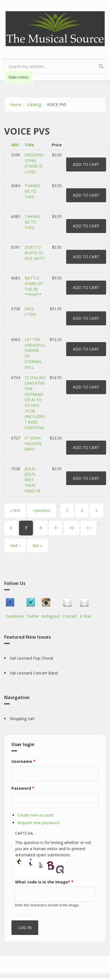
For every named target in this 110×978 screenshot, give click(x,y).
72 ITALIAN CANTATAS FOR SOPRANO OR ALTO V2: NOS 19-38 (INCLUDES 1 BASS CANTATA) (35, 402)
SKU (15, 144)
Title (29, 144)
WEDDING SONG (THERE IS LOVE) (34, 163)
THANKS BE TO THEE (32, 191)
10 (71, 527)
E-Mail (85, 616)
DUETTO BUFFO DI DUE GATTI (35, 252)
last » (37, 545)
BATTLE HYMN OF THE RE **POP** (34, 286)
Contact (70, 616)
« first (15, 510)
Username (23, 761)
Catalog (34, 104)
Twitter (32, 616)
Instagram (51, 616)
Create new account (35, 815)
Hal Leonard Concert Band (34, 673)
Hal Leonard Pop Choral (31, 658)
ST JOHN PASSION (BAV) (33, 443)
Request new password (38, 822)
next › (15, 545)
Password (22, 788)
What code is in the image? (44, 882)
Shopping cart (22, 718)
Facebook (14, 616)
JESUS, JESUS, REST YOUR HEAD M (32, 480)
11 (88, 527)
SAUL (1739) (30, 311)
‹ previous (41, 510)
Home (15, 104)
